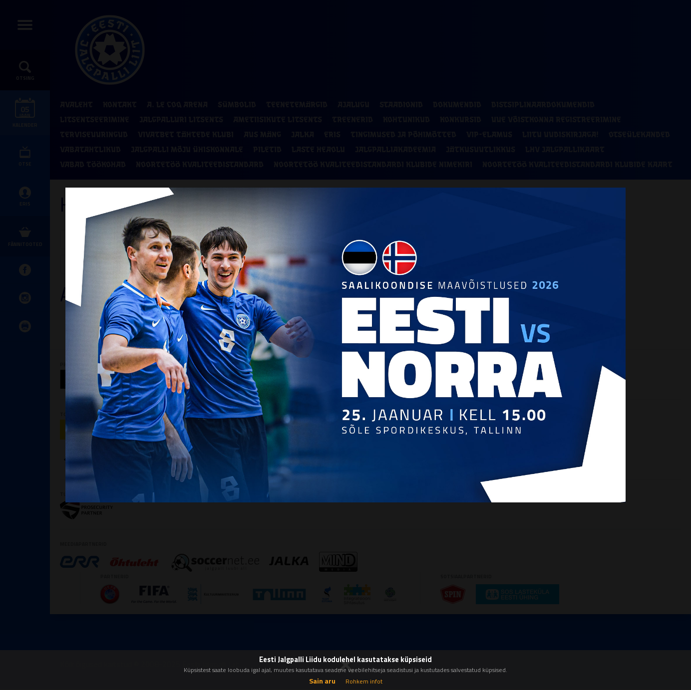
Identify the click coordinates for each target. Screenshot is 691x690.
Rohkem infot (364, 681)
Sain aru (322, 681)
